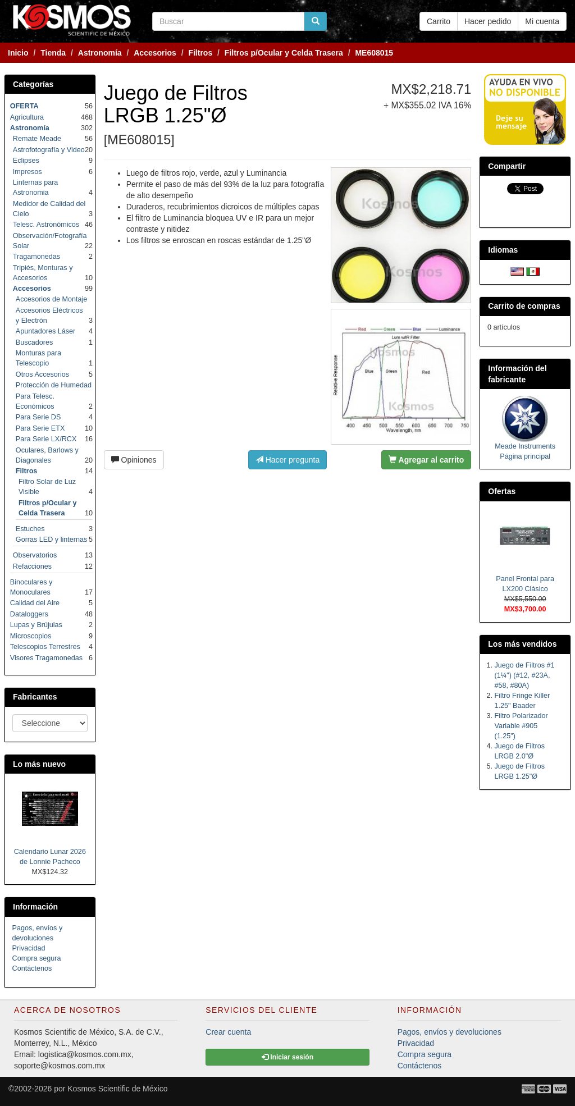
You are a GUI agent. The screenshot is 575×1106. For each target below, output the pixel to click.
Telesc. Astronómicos (46, 224)
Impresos (27, 172)
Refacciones (32, 566)
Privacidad (28, 948)
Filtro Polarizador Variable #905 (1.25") (521, 726)
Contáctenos (32, 968)
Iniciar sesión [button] (287, 1057)
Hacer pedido (487, 21)
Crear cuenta (228, 1031)
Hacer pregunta (287, 459)
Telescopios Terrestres (45, 647)
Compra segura (36, 958)
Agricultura (27, 117)
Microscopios (30, 636)
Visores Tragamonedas (46, 658)
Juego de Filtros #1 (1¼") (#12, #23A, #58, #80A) (525, 675)
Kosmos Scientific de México (117, 1088)
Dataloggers (29, 614)
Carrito (438, 21)
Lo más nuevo (39, 764)
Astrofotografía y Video (49, 150)
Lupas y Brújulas (36, 625)
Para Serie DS (38, 417)
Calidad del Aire (35, 603)
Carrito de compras (524, 305)
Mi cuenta (542, 21)
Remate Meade (37, 139)
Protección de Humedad (54, 385)
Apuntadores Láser (45, 331)
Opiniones (134, 459)
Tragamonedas (36, 256)
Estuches (30, 529)
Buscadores (34, 342)
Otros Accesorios (42, 374)
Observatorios (35, 555)
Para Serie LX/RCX (46, 439)
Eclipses (26, 160)
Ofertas (501, 491)
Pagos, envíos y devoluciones (449, 1031)
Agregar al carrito (426, 459)
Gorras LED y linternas (51, 539)
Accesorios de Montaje (51, 299)
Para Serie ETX (40, 428)
